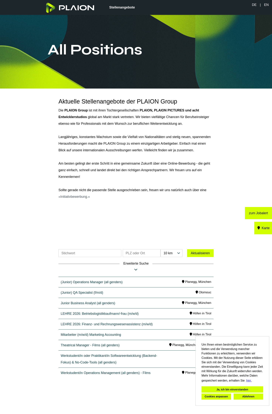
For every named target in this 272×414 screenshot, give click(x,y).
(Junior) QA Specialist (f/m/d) (82, 292)
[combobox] (171, 253)
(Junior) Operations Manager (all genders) (92, 282)
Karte (263, 228)
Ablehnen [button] (248, 396)
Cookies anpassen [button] (216, 396)
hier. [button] (249, 380)
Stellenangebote (122, 7)
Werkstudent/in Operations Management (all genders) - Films (106, 373)
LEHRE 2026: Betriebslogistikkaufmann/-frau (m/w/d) (100, 313)
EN (266, 5)
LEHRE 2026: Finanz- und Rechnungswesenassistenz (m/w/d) (107, 324)
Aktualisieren (200, 253)
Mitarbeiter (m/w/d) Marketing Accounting (91, 335)
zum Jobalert (258, 213)
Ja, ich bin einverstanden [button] (232, 389)
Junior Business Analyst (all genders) (88, 303)
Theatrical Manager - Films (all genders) (90, 345)
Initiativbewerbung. (74, 197)
